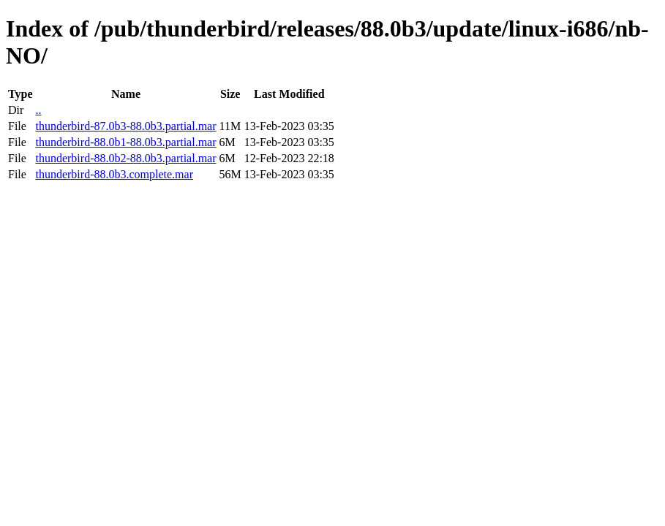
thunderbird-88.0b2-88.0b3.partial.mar (125, 158)
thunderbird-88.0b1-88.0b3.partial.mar (125, 142)
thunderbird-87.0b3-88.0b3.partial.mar (125, 126)
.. (38, 110)
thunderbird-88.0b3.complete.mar (114, 174)
